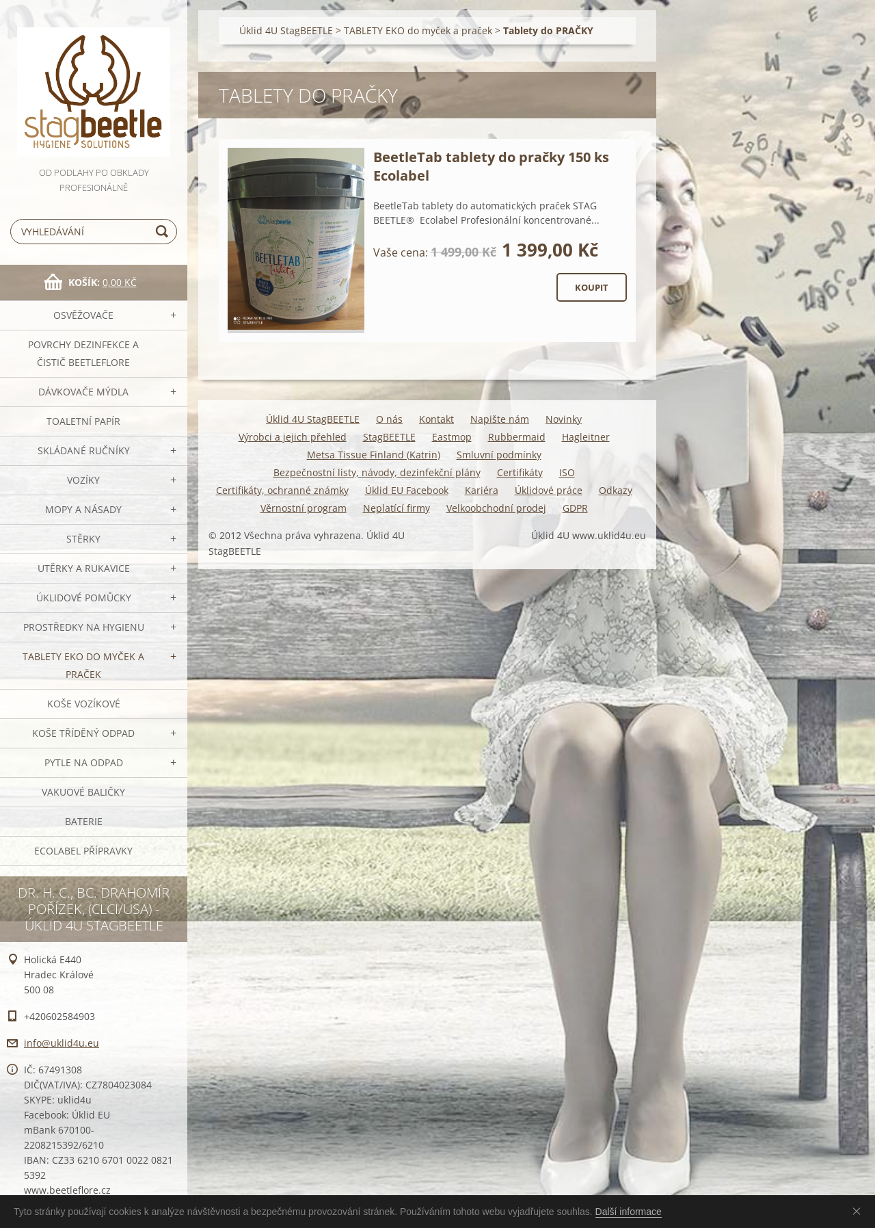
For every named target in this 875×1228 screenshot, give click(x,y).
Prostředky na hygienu (83, 626)
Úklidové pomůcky (83, 597)
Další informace (628, 1211)
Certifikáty (520, 472)
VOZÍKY (83, 479)
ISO (567, 472)
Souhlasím (859, 1211)
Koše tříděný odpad (83, 733)
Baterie (84, 821)
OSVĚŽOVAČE (83, 315)
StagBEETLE (389, 436)
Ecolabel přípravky (83, 850)
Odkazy (615, 490)
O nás (389, 419)
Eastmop (452, 436)
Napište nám (499, 419)
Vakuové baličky (83, 791)
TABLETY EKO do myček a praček (83, 665)
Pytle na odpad (83, 762)
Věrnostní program (303, 507)
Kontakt (436, 419)
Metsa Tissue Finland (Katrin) (373, 454)
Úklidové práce (548, 490)
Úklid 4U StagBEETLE (286, 30)
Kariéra (481, 490)
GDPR (575, 507)
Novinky (564, 419)
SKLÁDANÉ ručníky (84, 450)
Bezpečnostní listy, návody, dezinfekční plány (377, 472)
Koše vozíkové (83, 703)
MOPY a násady (83, 509)
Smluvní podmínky (499, 454)
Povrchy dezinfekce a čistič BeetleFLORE (83, 353)
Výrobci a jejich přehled (293, 436)
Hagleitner (586, 436)
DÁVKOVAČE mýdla (83, 391)
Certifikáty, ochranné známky (282, 490)
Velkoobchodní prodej (496, 507)
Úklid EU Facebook (406, 490)
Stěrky (83, 538)
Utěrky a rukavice (84, 568)
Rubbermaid (517, 436)
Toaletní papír (83, 421)
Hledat (164, 231)
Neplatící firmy (396, 507)
